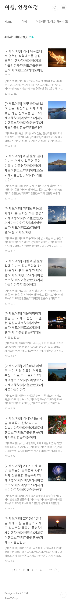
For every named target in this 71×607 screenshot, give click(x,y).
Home (8, 21)
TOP (63, 595)
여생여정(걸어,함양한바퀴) (52, 21)
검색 (55, 7)
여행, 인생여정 (21, 7)
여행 (24, 21)
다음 (57, 570)
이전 (14, 570)
